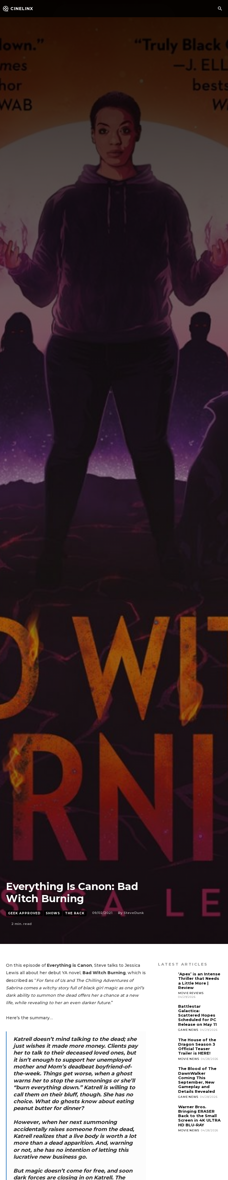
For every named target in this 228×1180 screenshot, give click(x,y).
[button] (219, 9)
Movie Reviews (190, 992)
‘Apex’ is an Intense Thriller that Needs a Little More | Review (199, 981)
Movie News (188, 1057)
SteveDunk (134, 913)
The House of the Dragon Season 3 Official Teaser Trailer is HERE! (197, 1045)
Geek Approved (24, 913)
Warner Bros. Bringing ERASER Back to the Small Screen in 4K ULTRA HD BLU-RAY (199, 1114)
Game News (188, 1029)
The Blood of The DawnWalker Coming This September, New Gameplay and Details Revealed (197, 1078)
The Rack (75, 913)
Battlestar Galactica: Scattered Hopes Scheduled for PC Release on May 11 (197, 1015)
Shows (53, 913)
